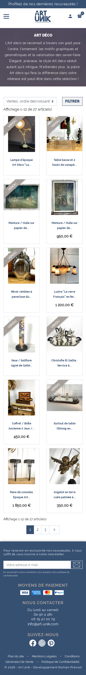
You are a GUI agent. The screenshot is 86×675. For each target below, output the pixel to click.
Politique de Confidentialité (60, 662)
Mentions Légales (44, 656)
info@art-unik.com (43, 624)
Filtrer (72, 101)
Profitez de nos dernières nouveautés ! (43, 4)
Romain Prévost (70, 667)
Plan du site (16, 656)
